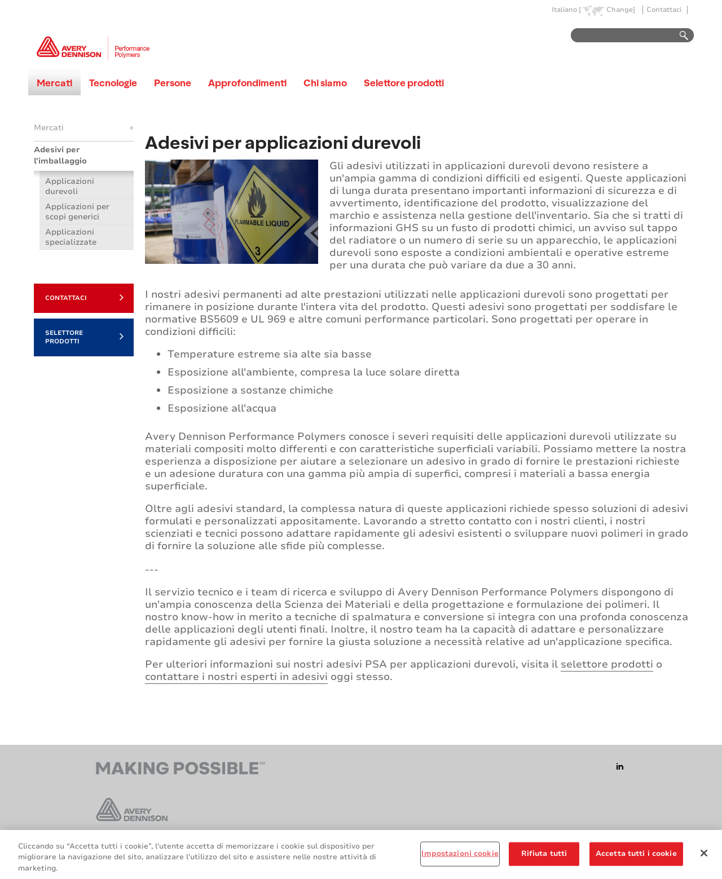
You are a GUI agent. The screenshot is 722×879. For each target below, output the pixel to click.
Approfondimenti (247, 83)
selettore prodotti (607, 664)
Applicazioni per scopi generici (77, 211)
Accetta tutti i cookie (636, 858)
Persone (172, 83)
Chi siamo (325, 83)
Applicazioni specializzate (70, 237)
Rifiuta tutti (544, 858)
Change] (620, 10)
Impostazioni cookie (459, 858)
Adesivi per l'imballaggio (60, 155)
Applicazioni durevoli (69, 186)
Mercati (54, 83)
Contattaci (663, 10)
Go (678, 35)
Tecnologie (113, 83)
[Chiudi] (704, 857)
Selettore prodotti (404, 83)
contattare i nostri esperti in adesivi (236, 676)
